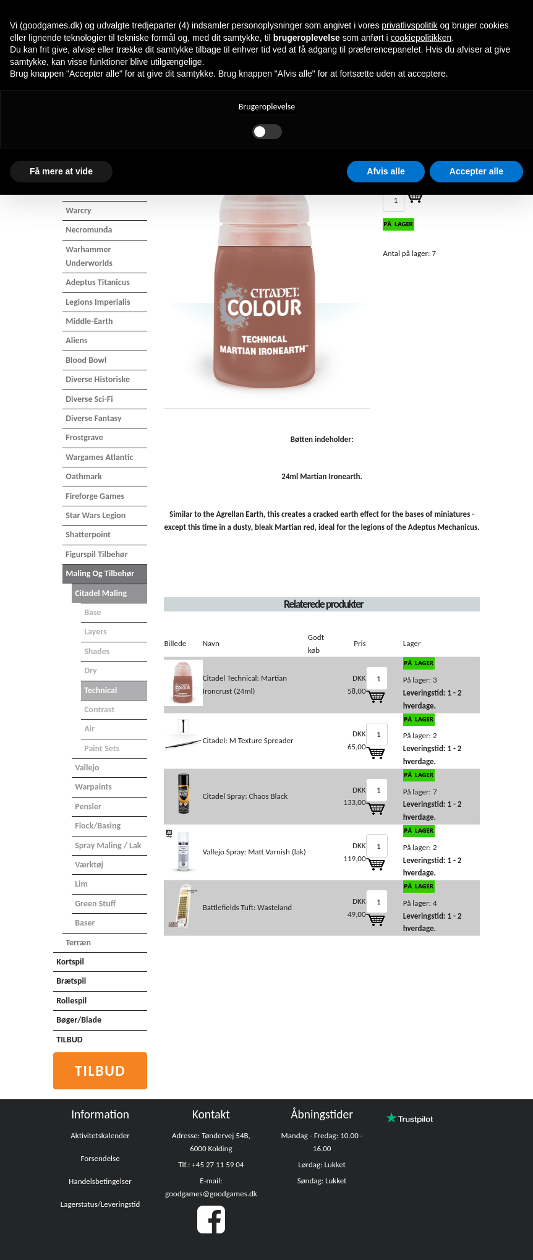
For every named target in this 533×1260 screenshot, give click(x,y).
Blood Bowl (86, 360)
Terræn (78, 942)
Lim (81, 884)
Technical (100, 690)
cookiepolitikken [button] (420, 38)
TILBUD (69, 1039)
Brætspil (71, 981)
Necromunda (89, 229)
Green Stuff (95, 903)
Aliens (77, 340)
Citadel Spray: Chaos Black (245, 796)
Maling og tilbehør (100, 573)
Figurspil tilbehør (96, 554)
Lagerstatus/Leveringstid (100, 1204)
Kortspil (70, 961)
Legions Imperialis (98, 302)
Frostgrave (84, 437)
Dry (90, 670)
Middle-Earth (89, 321)
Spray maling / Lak (108, 845)
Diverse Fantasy (93, 418)
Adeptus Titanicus (98, 282)
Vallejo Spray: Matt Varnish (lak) (254, 851)
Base (92, 612)
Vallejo (87, 767)
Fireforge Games (95, 496)
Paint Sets (101, 748)
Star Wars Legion (96, 515)
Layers (95, 631)
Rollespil (71, 1000)
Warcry (78, 210)
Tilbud (100, 1070)
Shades (96, 651)
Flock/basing (98, 825)
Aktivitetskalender (100, 1135)
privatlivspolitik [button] (409, 25)
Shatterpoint (88, 534)
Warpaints (93, 786)
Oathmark (84, 476)
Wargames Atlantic (99, 457)
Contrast (99, 709)
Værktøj (89, 864)
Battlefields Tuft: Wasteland (247, 907)
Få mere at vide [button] (61, 171)
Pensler (88, 806)
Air (89, 728)
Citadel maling (101, 593)
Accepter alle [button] (476, 171)
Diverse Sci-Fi (89, 399)
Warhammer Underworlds (89, 256)
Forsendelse (99, 1158)
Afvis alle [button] (385, 171)
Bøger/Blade (78, 1020)
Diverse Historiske (98, 379)
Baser (85, 922)
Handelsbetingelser (100, 1181)
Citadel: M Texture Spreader (248, 740)
